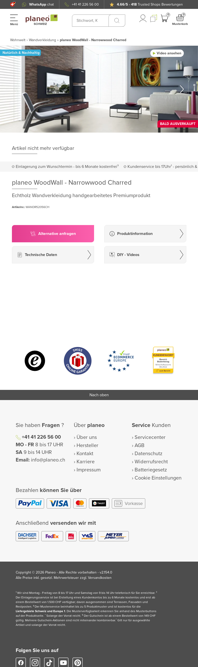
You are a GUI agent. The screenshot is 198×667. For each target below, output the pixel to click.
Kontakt (85, 454)
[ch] (12, 4)
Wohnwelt (17, 40)
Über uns (87, 437)
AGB (140, 445)
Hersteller (87, 445)
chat (41, 4)
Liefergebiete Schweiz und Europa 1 (40, 611)
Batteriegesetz (151, 470)
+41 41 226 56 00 (85, 4)
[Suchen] (116, 20)
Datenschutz (148, 454)
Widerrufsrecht (151, 462)
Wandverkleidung (42, 40)
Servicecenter (150, 437)
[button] (12, 4)
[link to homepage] (42, 18)
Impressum (89, 470)
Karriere (86, 462)
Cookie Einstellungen (158, 478)
